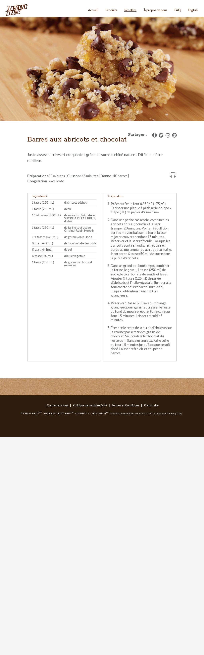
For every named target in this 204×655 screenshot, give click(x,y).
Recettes (130, 10)
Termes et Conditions (125, 405)
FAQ (177, 10)
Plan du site (151, 405)
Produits (111, 10)
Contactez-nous (57, 405)
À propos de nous (155, 10)
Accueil (93, 10)
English (193, 10)
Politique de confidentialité (90, 405)
